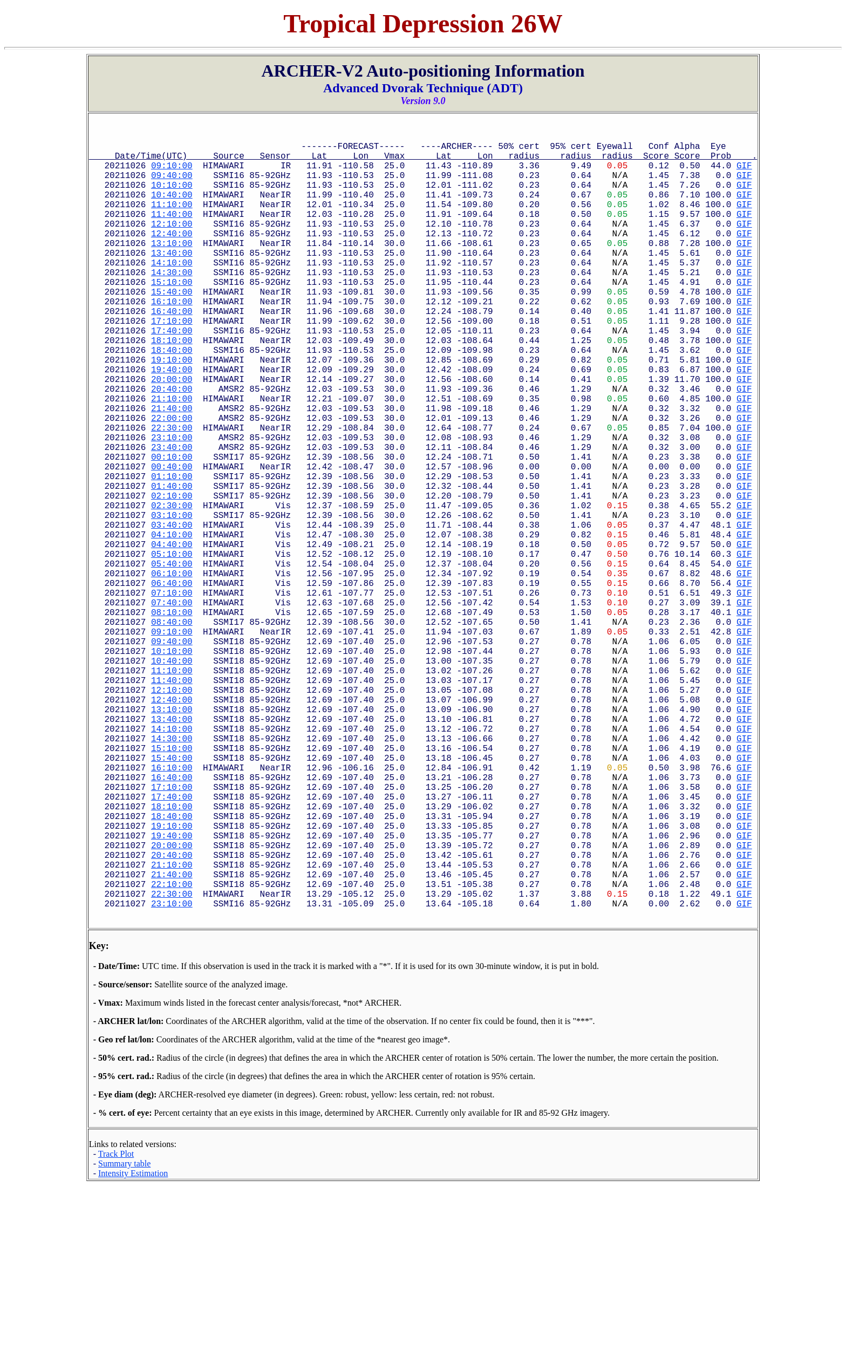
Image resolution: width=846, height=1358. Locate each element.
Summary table (124, 1336)
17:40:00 (172, 375)
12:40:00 (172, 257)
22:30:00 (172, 494)
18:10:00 (172, 387)
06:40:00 (172, 684)
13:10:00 (172, 269)
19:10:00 (172, 411)
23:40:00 (172, 518)
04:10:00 (172, 625)
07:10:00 (172, 696)
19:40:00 (172, 423)
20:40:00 (172, 447)
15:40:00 (172, 328)
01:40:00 (172, 565)
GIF (744, 174)
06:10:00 (172, 672)
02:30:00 (172, 589)
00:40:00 (172, 542)
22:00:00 (172, 482)
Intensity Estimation (133, 1345)
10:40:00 (172, 209)
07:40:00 (172, 708)
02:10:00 (172, 577)
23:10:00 (172, 506)
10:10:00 (172, 197)
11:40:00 (172, 233)
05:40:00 (172, 660)
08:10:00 (172, 720)
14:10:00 (172, 292)
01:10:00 (172, 553)
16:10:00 (172, 340)
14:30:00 (172, 304)
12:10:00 (172, 245)
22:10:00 (172, 1052)
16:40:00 (172, 352)
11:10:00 (172, 221)
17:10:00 (172, 364)
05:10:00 (172, 648)
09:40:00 (172, 186)
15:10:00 (172, 316)
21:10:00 (172, 459)
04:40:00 (172, 637)
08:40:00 (172, 732)
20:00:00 (172, 435)
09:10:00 (172, 174)
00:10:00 (172, 530)
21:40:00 (172, 470)
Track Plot (116, 1326)
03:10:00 (172, 601)
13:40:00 (172, 280)
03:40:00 (172, 613)
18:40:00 (172, 399)
